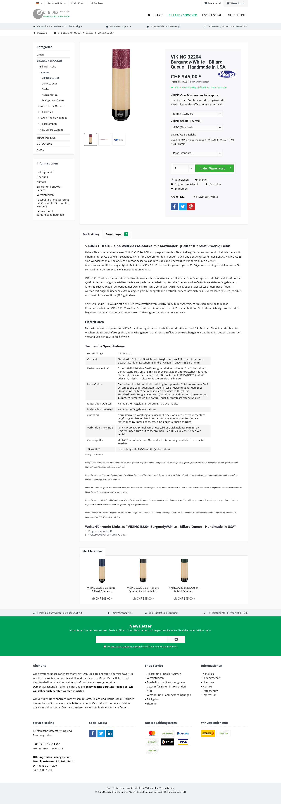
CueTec (45, 89)
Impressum (209, 695)
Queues (44, 72)
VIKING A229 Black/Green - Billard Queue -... (184, 589)
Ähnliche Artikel (92, 551)
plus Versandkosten (199, 81)
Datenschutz (210, 690)
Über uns (42, 177)
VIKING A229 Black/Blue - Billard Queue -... (102, 589)
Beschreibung (90, 234)
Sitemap (152, 703)
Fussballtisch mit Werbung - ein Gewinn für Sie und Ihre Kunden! (53, 203)
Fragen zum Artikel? (184, 184)
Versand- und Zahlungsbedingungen (50, 213)
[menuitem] (235, 3)
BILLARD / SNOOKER (49, 60)
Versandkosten (166, 788)
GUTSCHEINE (44, 143)
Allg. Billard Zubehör (52, 129)
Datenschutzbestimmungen (126, 646)
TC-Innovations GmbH (175, 791)
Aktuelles (208, 673)
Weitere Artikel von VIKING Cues (106, 534)
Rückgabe (152, 699)
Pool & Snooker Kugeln (53, 118)
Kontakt (41, 181)
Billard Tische (47, 66)
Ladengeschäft (45, 172)
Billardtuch (46, 112)
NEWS (40, 149)
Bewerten (213, 184)
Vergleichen (180, 179)
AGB (149, 690)
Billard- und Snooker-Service (49, 188)
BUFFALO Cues (49, 83)
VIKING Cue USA (50, 78)
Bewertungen (117, 234)
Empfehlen (179, 188)
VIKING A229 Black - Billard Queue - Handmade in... (143, 589)
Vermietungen (45, 195)
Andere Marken (49, 94)
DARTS (41, 54)
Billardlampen (48, 123)
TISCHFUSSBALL (46, 137)
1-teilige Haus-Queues (52, 100)
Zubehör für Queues (51, 106)
